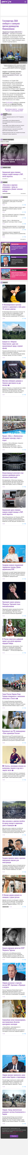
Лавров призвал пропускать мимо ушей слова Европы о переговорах (13, 1076)
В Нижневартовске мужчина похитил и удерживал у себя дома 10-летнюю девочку (13, 201)
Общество (13, 270)
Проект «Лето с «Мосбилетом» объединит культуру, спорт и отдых (12, 221)
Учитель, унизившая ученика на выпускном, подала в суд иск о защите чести (14, 768)
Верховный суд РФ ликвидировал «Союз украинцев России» (13, 732)
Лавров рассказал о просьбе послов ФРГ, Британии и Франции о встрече (17, 261)
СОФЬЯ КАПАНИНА (6, 193)
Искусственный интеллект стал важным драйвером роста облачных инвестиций (13, 227)
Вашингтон (6, 32)
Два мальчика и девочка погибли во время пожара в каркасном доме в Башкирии (13, 823)
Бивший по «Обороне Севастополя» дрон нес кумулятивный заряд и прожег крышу (13, 209)
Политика (13, 257)
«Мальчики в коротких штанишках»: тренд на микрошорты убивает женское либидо (12, 188)
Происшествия (15, 244)
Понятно (14, 1136)
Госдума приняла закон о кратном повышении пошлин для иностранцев (13, 860)
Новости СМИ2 (5, 141)
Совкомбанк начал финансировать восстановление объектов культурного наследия (12, 122)
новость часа (6, 167)
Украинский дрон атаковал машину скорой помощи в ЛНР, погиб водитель (12, 174)
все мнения (23, 193)
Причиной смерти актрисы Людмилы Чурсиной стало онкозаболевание (11, 604)
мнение (5, 182)
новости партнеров (8, 139)
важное (5, 145)
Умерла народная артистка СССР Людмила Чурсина (13, 160)
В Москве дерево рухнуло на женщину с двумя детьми (18, 248)
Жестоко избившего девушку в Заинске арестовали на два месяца (13, 215)
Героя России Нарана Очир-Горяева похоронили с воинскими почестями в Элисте (18, 275)
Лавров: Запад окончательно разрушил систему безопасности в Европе (13, 1111)
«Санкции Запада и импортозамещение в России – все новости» (12, 75)
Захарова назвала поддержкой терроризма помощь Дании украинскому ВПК (13, 233)
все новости (5, 178)
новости (5, 197)
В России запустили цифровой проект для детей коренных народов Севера (12, 641)
